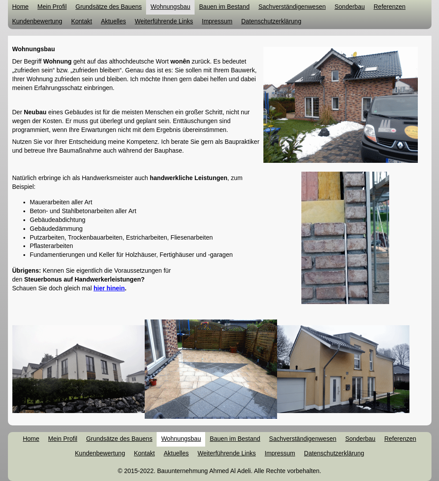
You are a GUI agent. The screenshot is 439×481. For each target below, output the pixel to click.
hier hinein (109, 288)
